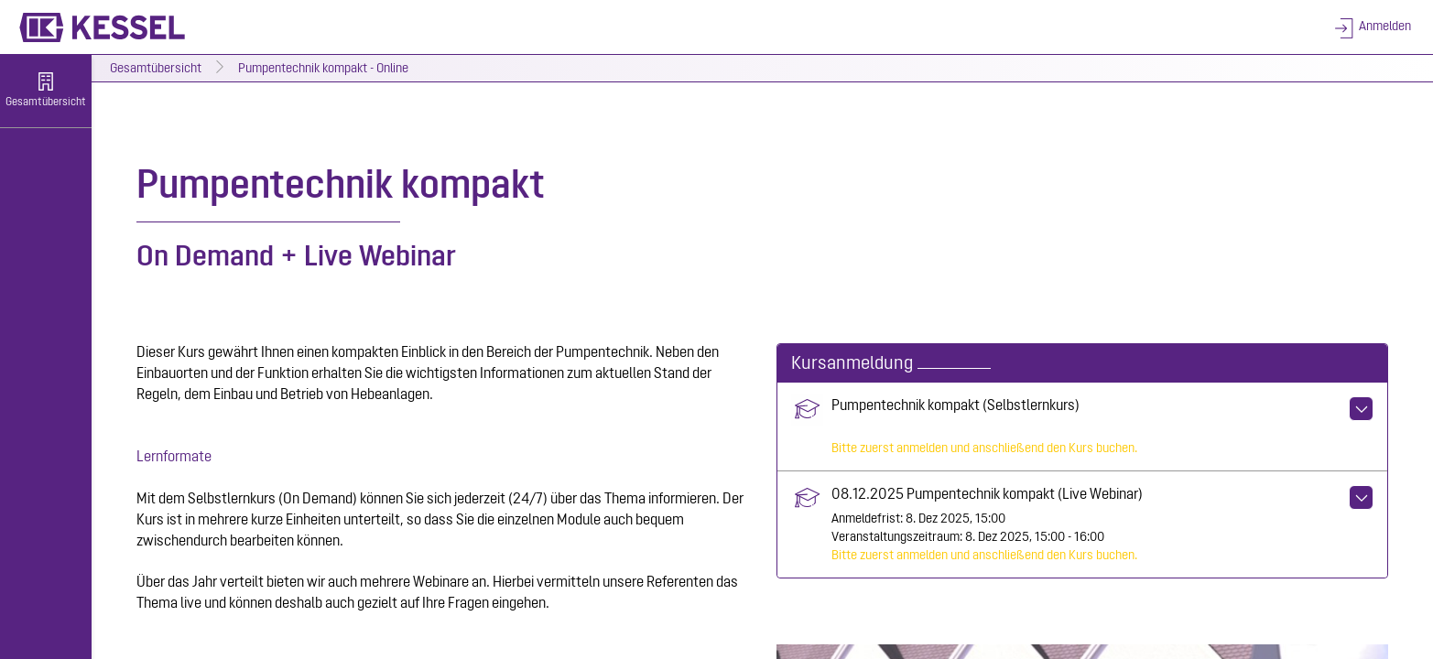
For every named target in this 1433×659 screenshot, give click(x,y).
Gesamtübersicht (155, 69)
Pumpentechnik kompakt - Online (323, 69)
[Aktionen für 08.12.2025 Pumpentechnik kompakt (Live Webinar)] (1361, 497)
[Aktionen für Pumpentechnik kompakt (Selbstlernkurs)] (1361, 408)
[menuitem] (46, 91)
